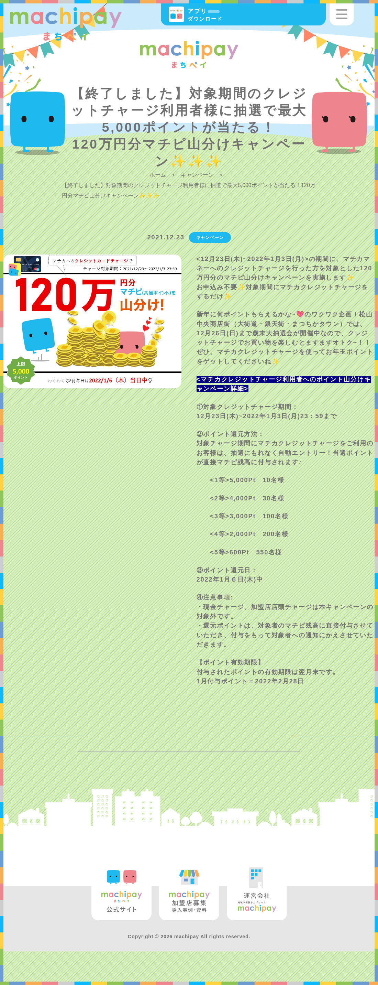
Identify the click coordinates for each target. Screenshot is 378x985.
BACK (27, 743)
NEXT (350, 743)
